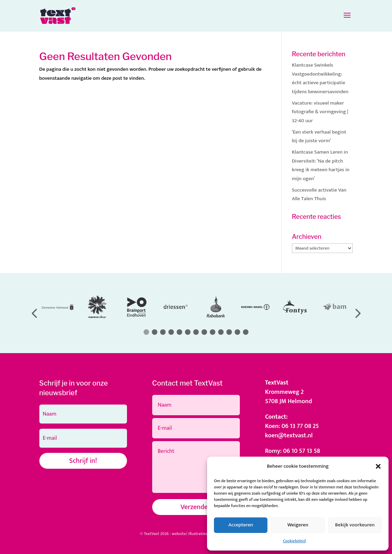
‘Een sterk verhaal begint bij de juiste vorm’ (319, 136)
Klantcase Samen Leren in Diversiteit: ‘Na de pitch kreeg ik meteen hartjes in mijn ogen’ (321, 165)
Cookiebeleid (294, 540)
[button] (378, 466)
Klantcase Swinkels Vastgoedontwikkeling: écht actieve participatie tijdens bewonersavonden (320, 78)
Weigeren (297, 525)
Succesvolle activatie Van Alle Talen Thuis (319, 194)
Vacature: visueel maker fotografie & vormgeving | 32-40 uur (320, 112)
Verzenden (196, 507)
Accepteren (240, 525)
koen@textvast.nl (289, 435)
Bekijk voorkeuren (355, 525)
